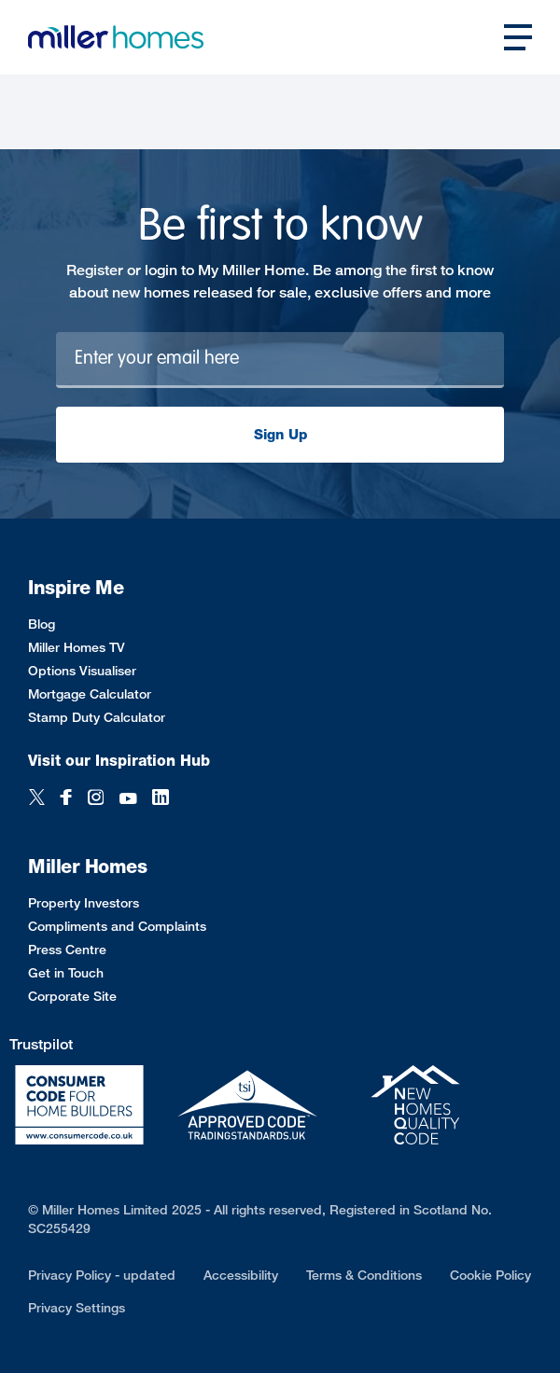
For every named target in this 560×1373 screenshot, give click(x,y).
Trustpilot (41, 1044)
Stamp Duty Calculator (96, 717)
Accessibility (240, 1275)
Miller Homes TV (76, 647)
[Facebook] (66, 798)
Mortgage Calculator (89, 693)
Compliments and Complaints (117, 926)
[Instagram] (96, 798)
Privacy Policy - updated (101, 1275)
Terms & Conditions (364, 1275)
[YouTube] (128, 798)
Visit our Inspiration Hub (119, 761)
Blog (41, 623)
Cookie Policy (490, 1275)
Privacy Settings (76, 1307)
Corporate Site (72, 996)
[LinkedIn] (160, 798)
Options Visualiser (82, 670)
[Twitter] (37, 798)
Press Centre (67, 949)
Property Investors (83, 902)
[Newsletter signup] (280, 360)
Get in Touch (66, 972)
